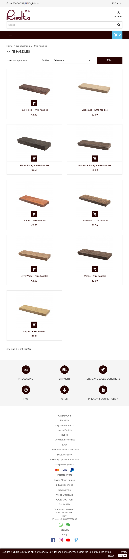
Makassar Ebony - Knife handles (94, 165)
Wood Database (64, 495)
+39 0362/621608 (68, 519)
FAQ (64, 444)
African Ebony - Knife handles (34, 165)
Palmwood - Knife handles (95, 220)
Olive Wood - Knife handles (34, 276)
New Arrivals (64, 490)
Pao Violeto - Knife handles (34, 110)
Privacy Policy (64, 454)
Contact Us (64, 504)
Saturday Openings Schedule (64, 459)
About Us (64, 420)
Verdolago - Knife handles (95, 110)
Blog (64, 534)
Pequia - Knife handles (34, 331)
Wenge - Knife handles (95, 276)
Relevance (72, 60)
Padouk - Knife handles (34, 220)
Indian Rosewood (64, 485)
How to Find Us (64, 430)
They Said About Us (65, 425)
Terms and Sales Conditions (64, 449)
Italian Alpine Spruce (64, 480)
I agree (122, 555)
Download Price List (65, 439)
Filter (110, 60)
